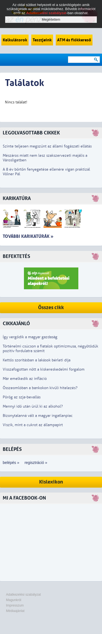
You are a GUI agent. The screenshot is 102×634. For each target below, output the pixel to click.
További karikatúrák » (28, 236)
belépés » (11, 462)
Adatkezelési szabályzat (23, 594)
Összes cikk (51, 307)
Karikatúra (17, 198)
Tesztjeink (42, 40)
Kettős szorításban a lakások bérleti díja (36, 360)
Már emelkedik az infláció (25, 378)
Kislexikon (51, 482)
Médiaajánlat (15, 611)
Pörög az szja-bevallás (22, 397)
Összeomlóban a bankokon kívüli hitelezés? (40, 388)
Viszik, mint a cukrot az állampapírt (33, 425)
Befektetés (16, 256)
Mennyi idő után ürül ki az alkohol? (33, 406)
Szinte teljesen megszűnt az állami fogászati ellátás (47, 146)
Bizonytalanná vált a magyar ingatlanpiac (38, 415)
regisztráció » (35, 462)
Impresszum (15, 605)
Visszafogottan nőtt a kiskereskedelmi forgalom (44, 369)
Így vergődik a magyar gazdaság (30, 337)
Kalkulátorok (15, 40)
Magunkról (13, 600)
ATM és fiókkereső (74, 40)
